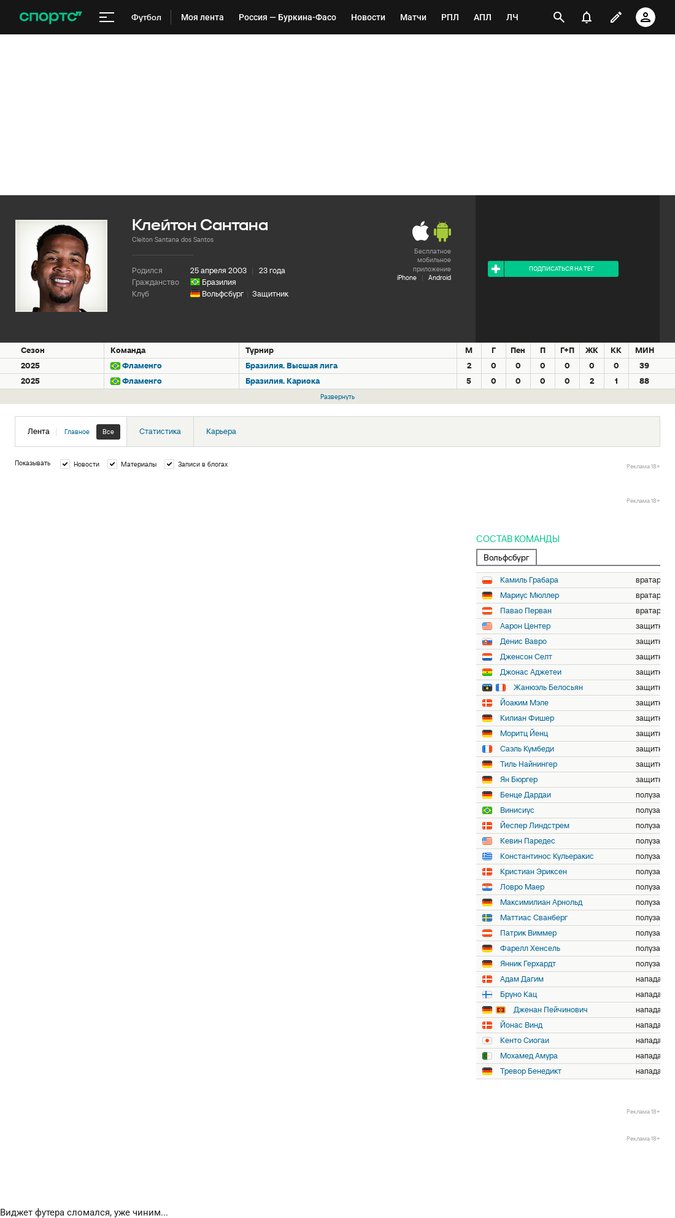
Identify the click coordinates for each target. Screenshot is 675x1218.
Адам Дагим (522, 979)
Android (439, 277)
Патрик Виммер (528, 933)
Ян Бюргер (519, 780)
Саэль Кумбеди (527, 749)
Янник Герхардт (528, 964)
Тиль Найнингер (528, 764)
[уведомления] (586, 17)
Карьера (221, 431)
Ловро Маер (522, 887)
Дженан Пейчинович (551, 1010)
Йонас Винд (521, 1025)
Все (108, 431)
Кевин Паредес (527, 841)
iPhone (407, 277)
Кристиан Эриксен (533, 872)
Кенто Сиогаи (524, 1040)
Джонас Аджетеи (530, 672)
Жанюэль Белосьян (548, 687)
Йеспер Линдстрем (534, 826)
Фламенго (142, 365)
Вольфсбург (223, 294)
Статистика (160, 431)
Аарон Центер (525, 626)
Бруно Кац (518, 994)
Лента (74, 432)
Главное (77, 431)
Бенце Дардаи (525, 795)
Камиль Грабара (529, 580)
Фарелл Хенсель (530, 948)
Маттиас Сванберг (534, 918)
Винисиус (517, 810)
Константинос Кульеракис (547, 856)
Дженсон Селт (526, 657)
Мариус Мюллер (529, 595)
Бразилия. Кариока (282, 381)
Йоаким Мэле (524, 703)
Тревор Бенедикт (530, 1071)
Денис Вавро (523, 641)
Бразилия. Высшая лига (291, 365)
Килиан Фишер (527, 718)
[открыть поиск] (559, 17)
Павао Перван (526, 611)
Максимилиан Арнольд (541, 902)
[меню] (107, 17)
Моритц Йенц (524, 734)
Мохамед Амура (529, 1056)
